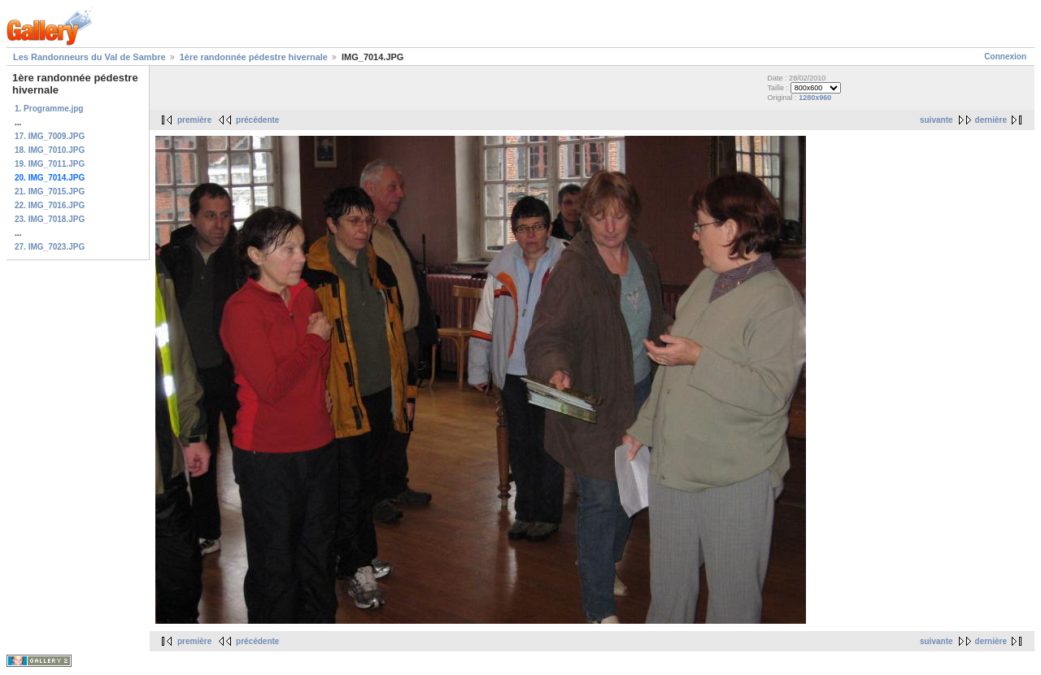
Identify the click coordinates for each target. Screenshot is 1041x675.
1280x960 (815, 98)
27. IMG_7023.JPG (50, 246)
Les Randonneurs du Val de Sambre (89, 57)
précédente (257, 119)
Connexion (1005, 56)
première (194, 119)
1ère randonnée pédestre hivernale (254, 57)
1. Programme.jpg (49, 108)
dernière (991, 119)
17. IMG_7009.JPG (50, 136)
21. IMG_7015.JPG (50, 191)
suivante (936, 119)
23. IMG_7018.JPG (50, 219)
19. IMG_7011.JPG (50, 163)
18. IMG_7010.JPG (50, 150)
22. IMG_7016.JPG (50, 205)
